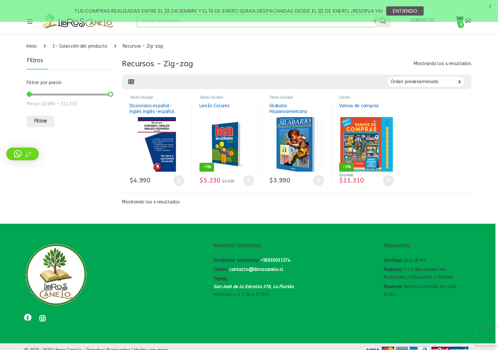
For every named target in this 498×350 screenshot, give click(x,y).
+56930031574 (275, 254)
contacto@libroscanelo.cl (256, 263)
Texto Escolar (141, 91)
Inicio (32, 40)
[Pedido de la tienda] (426, 75)
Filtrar (40, 115)
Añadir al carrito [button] (178, 174)
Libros (344, 91)
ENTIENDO (405, 11)
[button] (22, 154)
